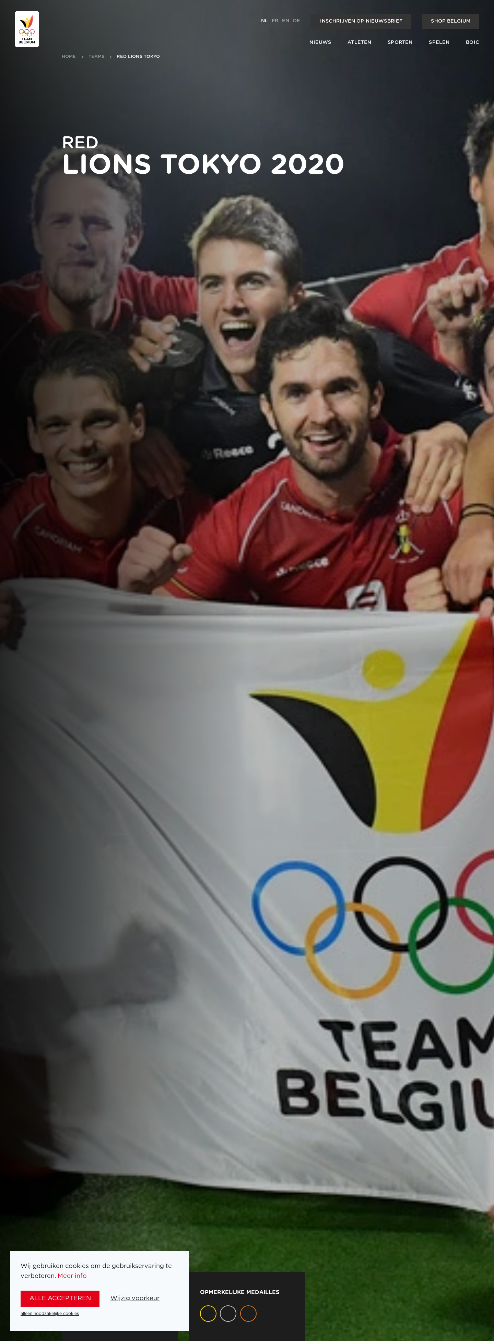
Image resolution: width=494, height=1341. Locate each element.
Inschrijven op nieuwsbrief (361, 21)
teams (97, 57)
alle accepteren (60, 1298)
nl (264, 21)
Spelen (439, 42)
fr (275, 21)
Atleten (359, 42)
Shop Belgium (450, 21)
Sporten (400, 42)
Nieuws (320, 42)
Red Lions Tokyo (138, 57)
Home (69, 57)
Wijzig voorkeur (135, 1298)
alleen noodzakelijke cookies (50, 1314)
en (285, 21)
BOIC (472, 42)
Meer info (72, 1276)
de (296, 21)
